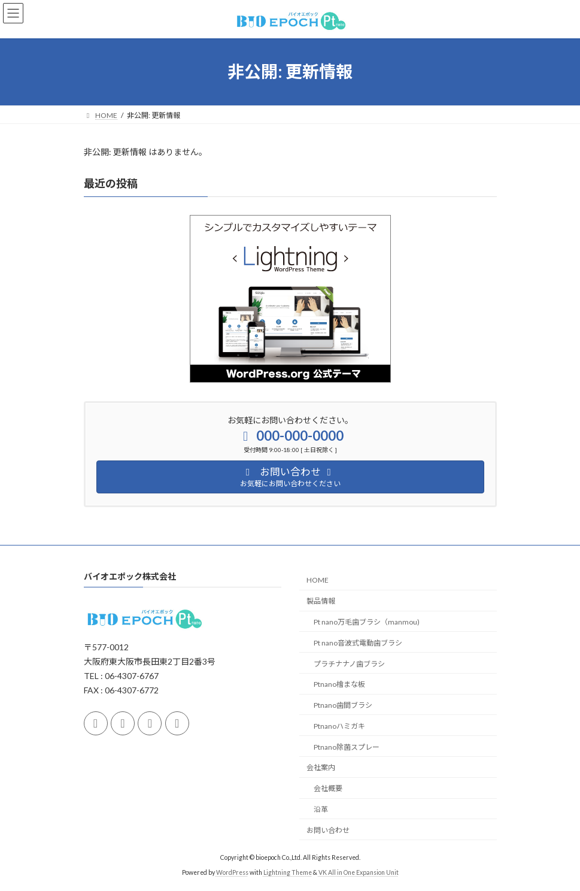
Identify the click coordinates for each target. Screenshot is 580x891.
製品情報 (320, 600)
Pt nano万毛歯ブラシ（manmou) (367, 621)
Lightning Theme (287, 872)
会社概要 (328, 788)
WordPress (232, 872)
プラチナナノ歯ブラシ (349, 663)
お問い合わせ (328, 830)
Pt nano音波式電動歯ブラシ (358, 642)
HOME (317, 579)
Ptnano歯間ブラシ (343, 705)
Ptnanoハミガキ (339, 726)
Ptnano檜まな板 (339, 684)
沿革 (321, 809)
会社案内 (320, 767)
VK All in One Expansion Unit (358, 872)
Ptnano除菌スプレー (346, 746)
